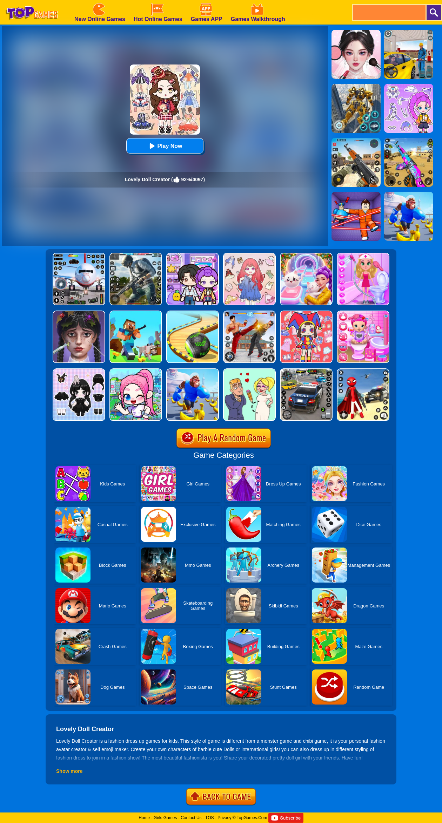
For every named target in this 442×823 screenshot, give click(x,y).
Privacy (224, 817)
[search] (389, 12)
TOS (209, 817)
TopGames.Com (252, 817)
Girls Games (165, 817)
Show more (69, 771)
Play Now (164, 146)
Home (144, 817)
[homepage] (31, 2)
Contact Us (191, 817)
